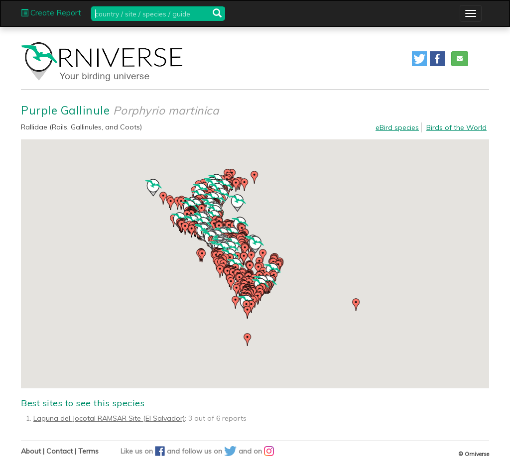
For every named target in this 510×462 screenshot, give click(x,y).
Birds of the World (456, 127)
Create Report (51, 12)
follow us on (210, 451)
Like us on (144, 451)
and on (256, 451)
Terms (88, 451)
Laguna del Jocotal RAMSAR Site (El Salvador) (109, 418)
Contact (59, 451)
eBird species (397, 127)
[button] (419, 58)
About (31, 451)
